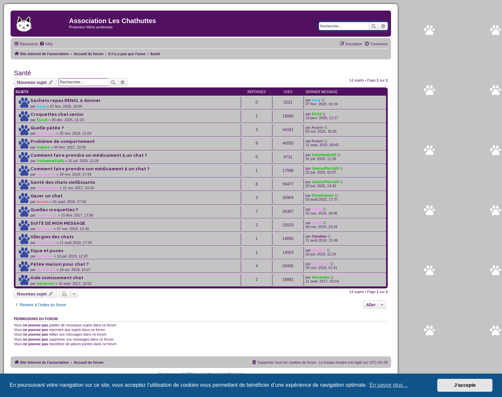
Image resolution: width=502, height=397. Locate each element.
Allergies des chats (52, 236)
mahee (43, 147)
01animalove (323, 195)
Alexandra (320, 277)
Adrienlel (45, 283)
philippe (45, 229)
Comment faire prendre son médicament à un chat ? (89, 168)
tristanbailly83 (50, 161)
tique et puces (46, 250)
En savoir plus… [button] (389, 385)
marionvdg (47, 215)
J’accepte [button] (465, 385)
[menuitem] (46, 44)
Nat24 (317, 209)
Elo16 (42, 120)
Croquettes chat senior (57, 114)
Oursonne (46, 133)
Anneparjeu (48, 188)
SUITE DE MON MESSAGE (57, 223)
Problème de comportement (62, 141)
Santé (22, 73)
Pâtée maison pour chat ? (59, 264)
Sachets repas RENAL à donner (65, 100)
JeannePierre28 (325, 168)
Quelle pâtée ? (47, 127)
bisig (41, 106)
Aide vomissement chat (56, 277)
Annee (43, 202)
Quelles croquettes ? (54, 209)
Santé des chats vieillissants (62, 182)
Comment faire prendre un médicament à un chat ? (88, 155)
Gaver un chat (46, 195)
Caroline (319, 236)
